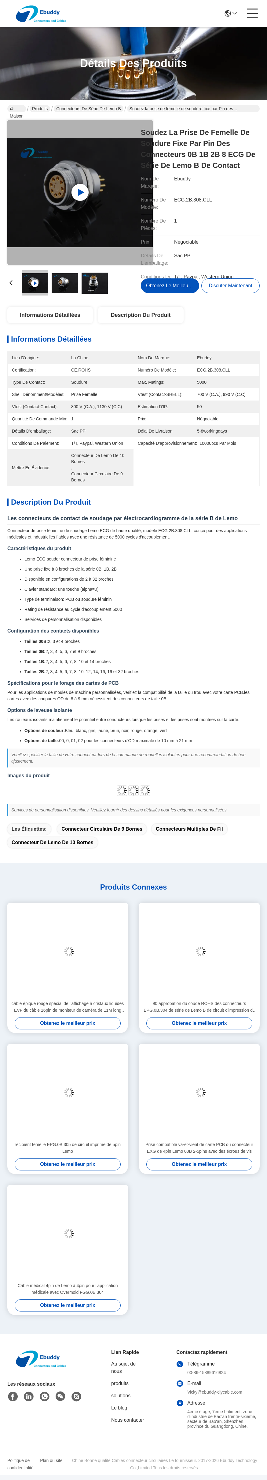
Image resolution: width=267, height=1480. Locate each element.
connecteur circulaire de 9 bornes (101, 829)
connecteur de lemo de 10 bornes (52, 842)
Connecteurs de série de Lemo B (88, 108)
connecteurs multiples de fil (189, 829)
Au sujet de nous (123, 1367)
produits (120, 1383)
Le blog (119, 1407)
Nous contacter (127, 1420)
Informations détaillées (50, 315)
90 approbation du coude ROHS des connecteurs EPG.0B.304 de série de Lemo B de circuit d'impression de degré (199, 1007)
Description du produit (141, 315)
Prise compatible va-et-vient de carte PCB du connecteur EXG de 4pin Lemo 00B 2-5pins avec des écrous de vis (199, 1148)
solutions (120, 1395)
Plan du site (51, 1460)
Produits (40, 108)
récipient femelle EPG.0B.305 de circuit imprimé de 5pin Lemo (68, 1148)
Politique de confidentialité (20, 1464)
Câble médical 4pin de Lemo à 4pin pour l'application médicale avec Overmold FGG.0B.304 (68, 1289)
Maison (17, 109)
